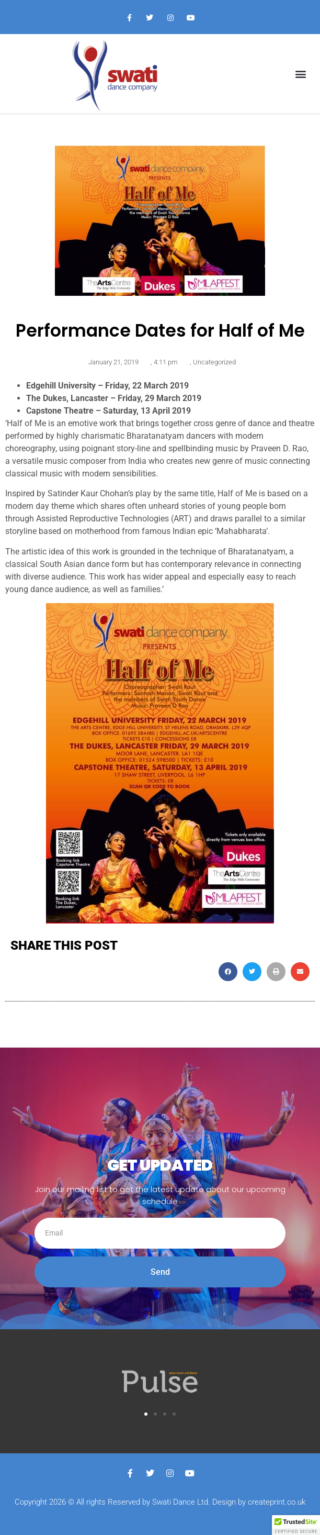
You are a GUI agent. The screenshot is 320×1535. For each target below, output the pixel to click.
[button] (301, 74)
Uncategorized (214, 362)
